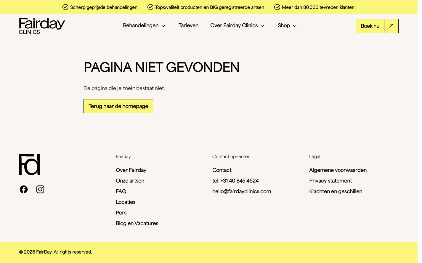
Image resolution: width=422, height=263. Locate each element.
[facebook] (23, 189)
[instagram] (40, 189)
